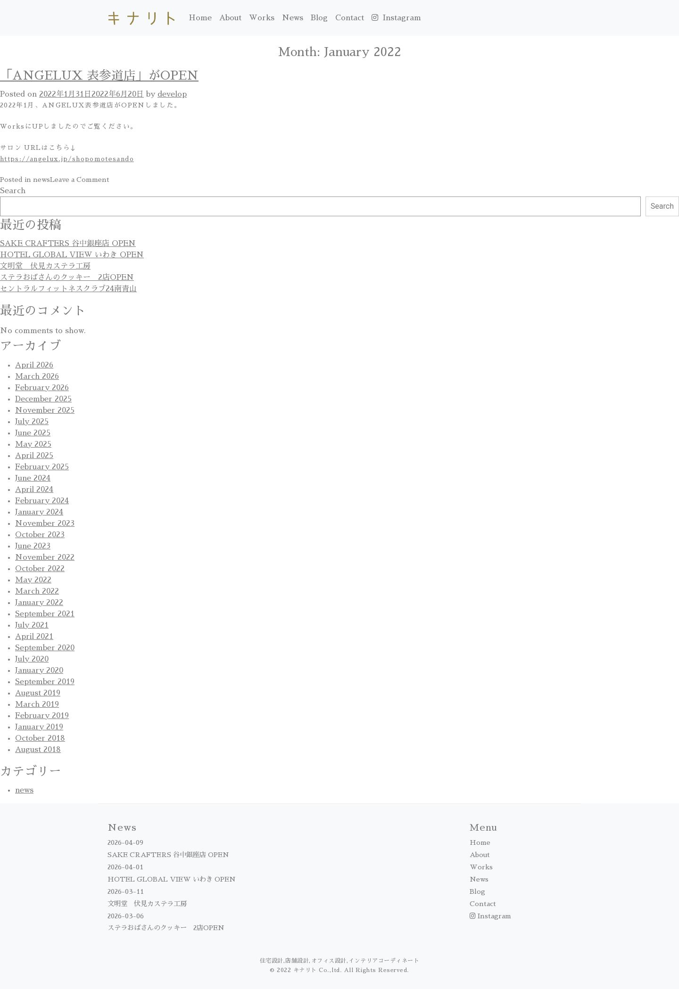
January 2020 (39, 670)
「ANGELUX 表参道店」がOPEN (99, 76)
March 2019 (37, 704)
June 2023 (32, 546)
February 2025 (42, 467)
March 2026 (37, 376)
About (230, 18)
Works (261, 18)
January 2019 (39, 727)
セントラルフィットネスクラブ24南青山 (68, 289)
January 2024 (39, 512)
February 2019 (42, 715)
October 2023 (40, 535)
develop (172, 94)
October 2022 (40, 568)
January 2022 (39, 602)
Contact (349, 18)
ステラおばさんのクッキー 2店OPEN (67, 277)
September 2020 (45, 648)
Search (12, 191)
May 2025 (33, 444)
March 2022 (37, 591)
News (292, 18)
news (41, 179)
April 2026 (34, 365)
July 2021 (32, 625)
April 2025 (34, 455)
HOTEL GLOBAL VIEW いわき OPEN (72, 255)
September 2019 (45, 682)
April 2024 (34, 489)
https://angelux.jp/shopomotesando (67, 159)
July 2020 (32, 659)
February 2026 (42, 388)
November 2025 (45, 410)
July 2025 (32, 421)
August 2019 (37, 693)
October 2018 (40, 738)
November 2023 (45, 523)
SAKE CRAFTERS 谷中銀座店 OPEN (68, 243)
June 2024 (32, 478)
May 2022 (33, 580)
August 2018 (38, 749)
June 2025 (32, 433)
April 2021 (34, 636)
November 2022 (45, 557)
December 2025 (43, 399)
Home (200, 18)
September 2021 (45, 614)
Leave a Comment (79, 179)
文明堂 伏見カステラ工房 (45, 266)
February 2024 (42, 501)
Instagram (396, 18)
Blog (319, 18)
